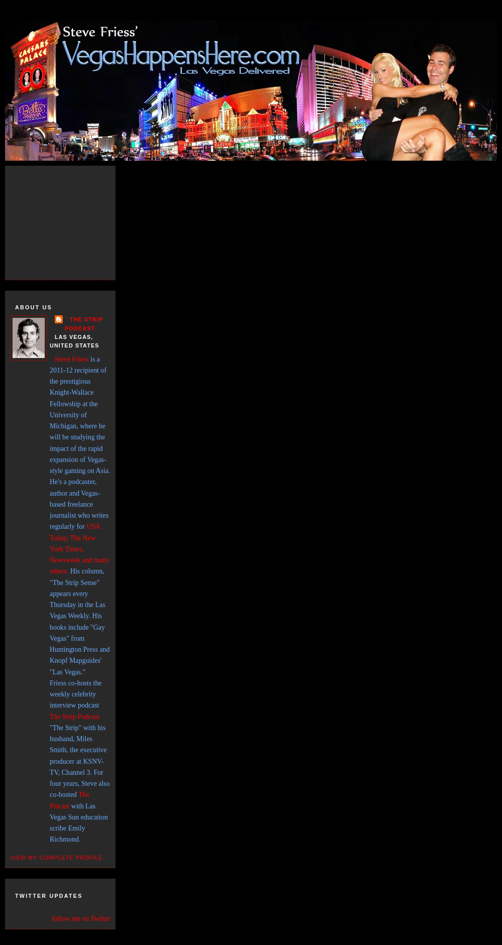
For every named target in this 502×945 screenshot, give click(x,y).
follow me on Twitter (81, 918)
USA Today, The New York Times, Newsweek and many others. (79, 549)
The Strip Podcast (74, 717)
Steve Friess (72, 359)
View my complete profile (56, 858)
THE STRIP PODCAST (84, 323)
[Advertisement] (70, 221)
